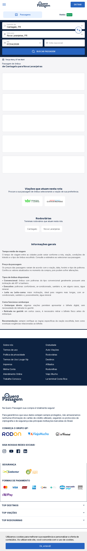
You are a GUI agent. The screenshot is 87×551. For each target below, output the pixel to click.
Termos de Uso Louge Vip (15, 359)
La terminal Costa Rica (56, 379)
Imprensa (7, 364)
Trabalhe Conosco (12, 379)
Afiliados (50, 364)
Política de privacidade (14, 354)
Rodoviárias (51, 354)
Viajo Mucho (52, 374)
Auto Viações (52, 349)
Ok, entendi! (45, 546)
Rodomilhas (51, 369)
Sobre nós (8, 345)
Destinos (50, 359)
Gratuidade (51, 345)
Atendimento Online (12, 374)
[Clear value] (40, 43)
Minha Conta (9, 369)
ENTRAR (77, 4)
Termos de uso (10, 349)
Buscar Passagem (43, 51)
